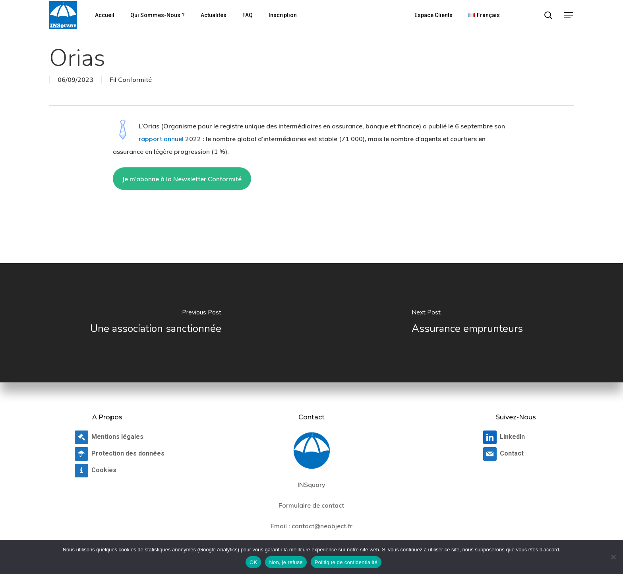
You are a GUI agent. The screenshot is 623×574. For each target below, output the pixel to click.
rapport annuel (161, 139)
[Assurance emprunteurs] (467, 322)
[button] (569, 15)
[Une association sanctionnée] (156, 322)
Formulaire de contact (311, 505)
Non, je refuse (285, 562)
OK (253, 562)
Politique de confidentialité (346, 562)
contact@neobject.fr (322, 526)
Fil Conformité (131, 79)
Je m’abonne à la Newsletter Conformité (182, 179)
